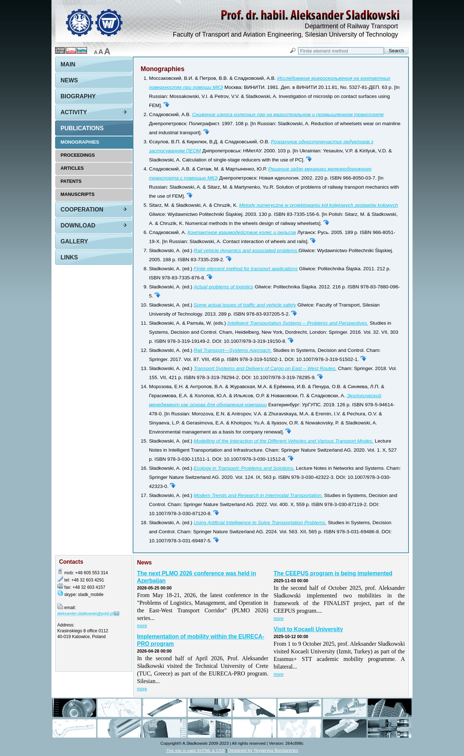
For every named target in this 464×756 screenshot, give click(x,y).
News (69, 80)
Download (78, 225)
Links (69, 257)
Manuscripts (78, 194)
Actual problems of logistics (223, 286)
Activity (74, 112)
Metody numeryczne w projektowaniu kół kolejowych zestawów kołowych (318, 205)
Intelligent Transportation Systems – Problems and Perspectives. (297, 323)
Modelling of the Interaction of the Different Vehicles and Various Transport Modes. (283, 441)
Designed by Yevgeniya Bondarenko (263, 750)
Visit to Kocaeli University (308, 629)
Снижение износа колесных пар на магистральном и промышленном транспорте (288, 114)
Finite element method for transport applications (246, 268)
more (142, 625)
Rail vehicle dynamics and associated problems (246, 250)
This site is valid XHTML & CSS (195, 750)
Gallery (74, 241)
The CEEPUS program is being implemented (333, 573)
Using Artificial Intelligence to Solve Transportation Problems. (260, 522)
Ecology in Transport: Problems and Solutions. (244, 468)
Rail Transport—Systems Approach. (233, 350)
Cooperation (82, 209)
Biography (78, 96)
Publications (82, 128)
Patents (71, 181)
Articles (72, 168)
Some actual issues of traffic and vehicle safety (245, 305)
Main (68, 64)
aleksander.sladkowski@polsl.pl (85, 613)
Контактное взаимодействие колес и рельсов (241, 232)
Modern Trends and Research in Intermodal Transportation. (258, 495)
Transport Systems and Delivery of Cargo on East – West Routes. (265, 368)
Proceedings (78, 155)
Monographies (80, 142)
